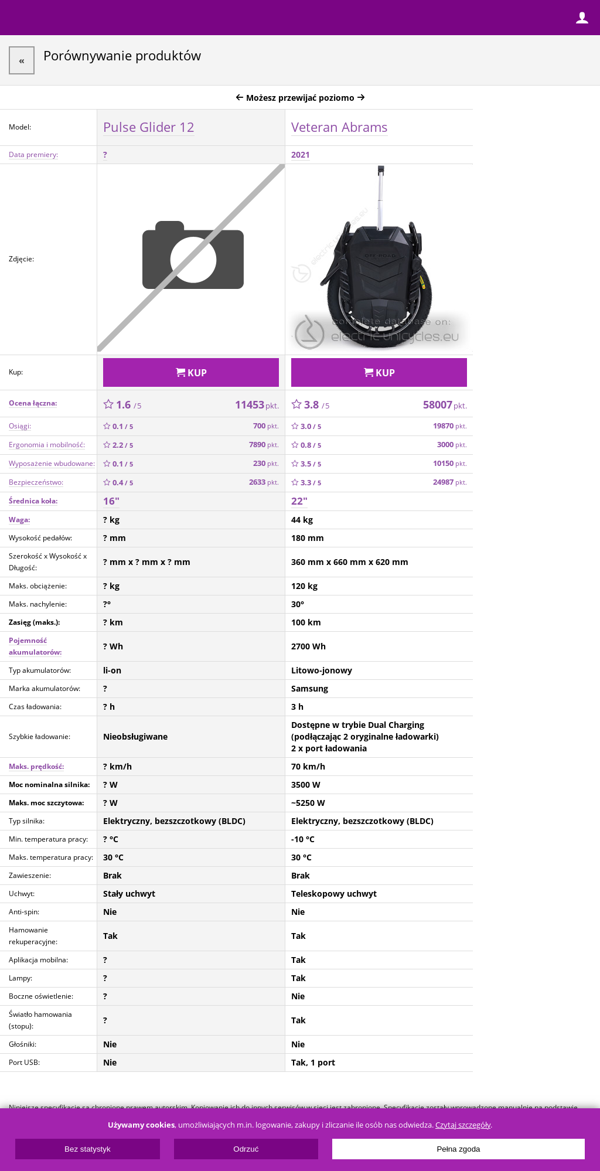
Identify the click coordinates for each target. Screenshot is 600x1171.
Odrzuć (245, 1149)
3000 (452, 445)
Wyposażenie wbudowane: (52, 463)
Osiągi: (20, 425)
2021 (300, 154)
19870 (450, 426)
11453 (257, 404)
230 (266, 463)
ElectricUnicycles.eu (85, 19)
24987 (450, 482)
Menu (17, 17)
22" (299, 501)
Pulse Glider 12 (149, 126)
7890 (264, 445)
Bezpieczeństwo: (36, 482)
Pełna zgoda (458, 1149)
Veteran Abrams (339, 126)
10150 (450, 463)
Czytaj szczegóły (462, 1125)
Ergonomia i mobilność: (47, 444)
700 (266, 426)
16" (111, 501)
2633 (264, 482)
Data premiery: (33, 154)
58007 (445, 404)
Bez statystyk (87, 1149)
